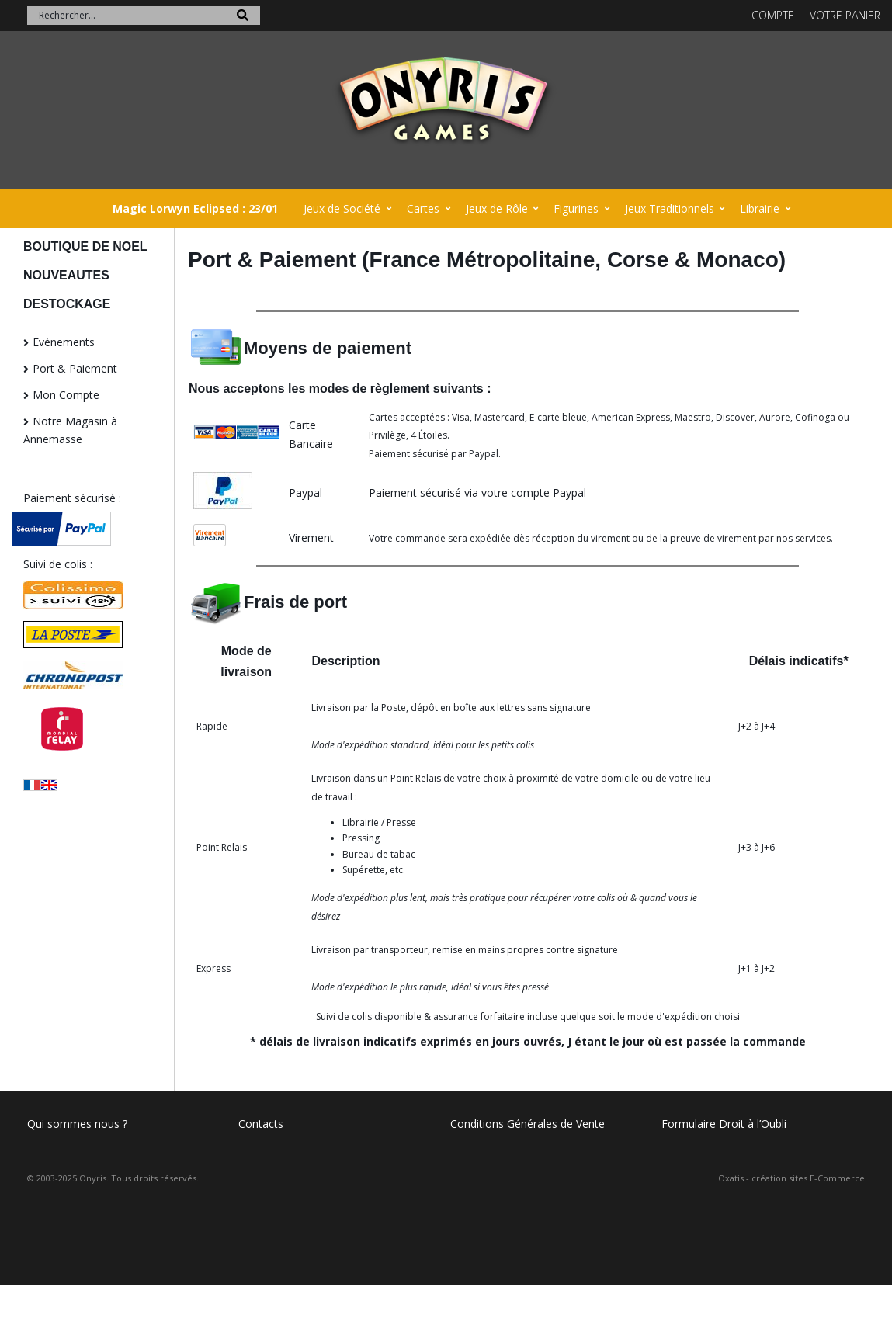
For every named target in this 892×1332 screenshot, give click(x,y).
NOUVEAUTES (66, 275)
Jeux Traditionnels (669, 208)
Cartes (423, 208)
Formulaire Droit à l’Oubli (723, 1123)
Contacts (260, 1123)
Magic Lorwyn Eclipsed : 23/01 (195, 208)
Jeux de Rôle (497, 208)
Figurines (576, 208)
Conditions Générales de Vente (527, 1123)
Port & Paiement (75, 368)
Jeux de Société (342, 208)
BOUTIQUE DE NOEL (85, 246)
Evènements (64, 342)
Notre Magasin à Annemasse (70, 430)
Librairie (759, 208)
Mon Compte (66, 394)
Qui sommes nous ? (77, 1123)
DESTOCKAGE (66, 303)
